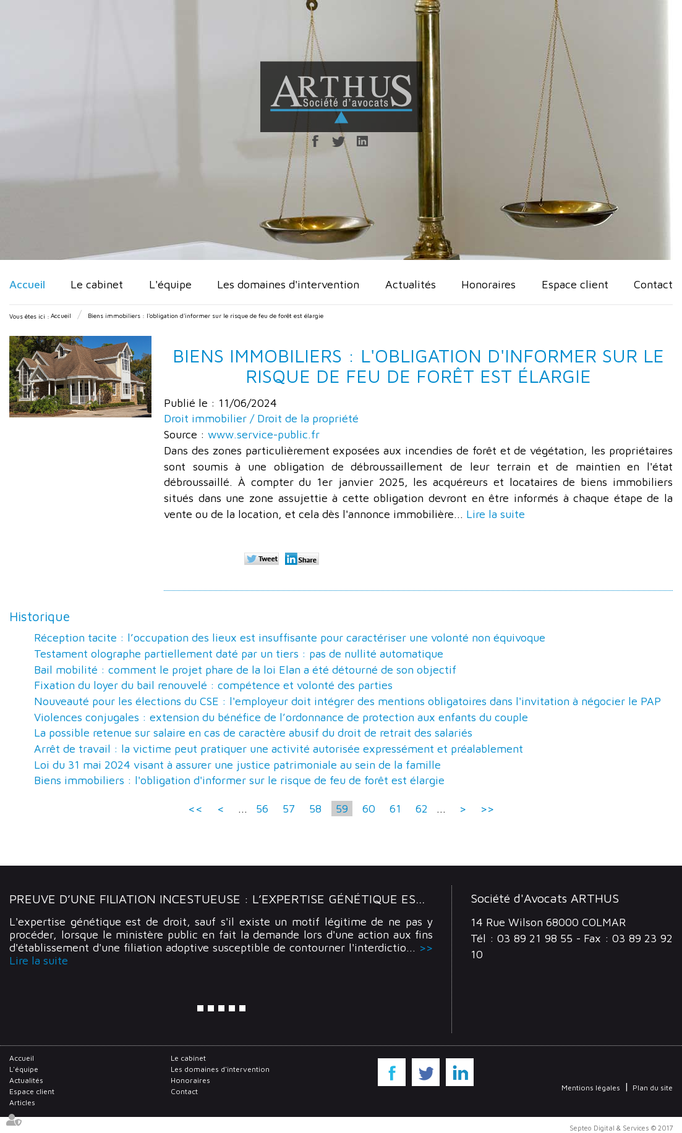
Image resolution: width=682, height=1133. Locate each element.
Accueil (27, 284)
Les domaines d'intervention (288, 284)
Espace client (575, 284)
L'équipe (170, 284)
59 (342, 808)
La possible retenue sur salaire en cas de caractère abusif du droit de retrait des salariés (253, 732)
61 (395, 808)
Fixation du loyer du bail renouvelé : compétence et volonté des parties (213, 685)
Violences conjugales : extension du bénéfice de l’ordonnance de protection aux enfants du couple (281, 717)
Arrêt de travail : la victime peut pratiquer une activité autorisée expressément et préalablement (278, 748)
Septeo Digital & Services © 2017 (621, 1128)
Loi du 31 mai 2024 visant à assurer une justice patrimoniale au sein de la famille (237, 764)
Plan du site (653, 1087)
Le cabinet (96, 284)
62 (422, 808)
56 (262, 808)
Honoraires (488, 284)
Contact (653, 284)
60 (368, 808)
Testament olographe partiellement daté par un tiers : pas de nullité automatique (238, 653)
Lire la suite (495, 514)
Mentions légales (590, 1087)
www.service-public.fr (264, 434)
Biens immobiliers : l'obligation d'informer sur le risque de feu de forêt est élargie (205, 315)
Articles (22, 1102)
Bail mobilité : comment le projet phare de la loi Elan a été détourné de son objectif (245, 669)
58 (315, 808)
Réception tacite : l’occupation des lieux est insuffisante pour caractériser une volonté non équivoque (289, 637)
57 (289, 808)
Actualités (410, 284)
